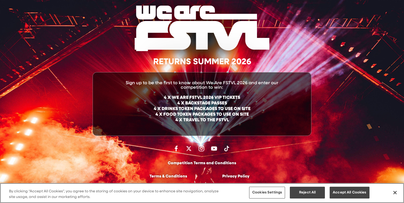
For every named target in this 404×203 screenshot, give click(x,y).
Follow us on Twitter (188, 148)
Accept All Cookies (349, 193)
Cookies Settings (267, 193)
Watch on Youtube (214, 148)
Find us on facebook (176, 148)
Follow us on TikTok (226, 148)
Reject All (307, 193)
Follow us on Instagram (201, 148)
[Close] (395, 193)
